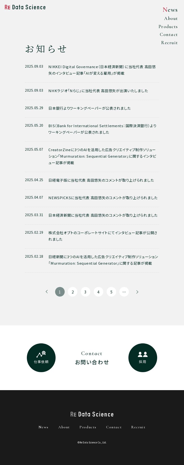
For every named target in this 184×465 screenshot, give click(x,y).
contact (114, 427)
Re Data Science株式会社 (25, 7)
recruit (138, 427)
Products (166, 27)
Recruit (168, 44)
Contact (167, 36)
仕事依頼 (41, 361)
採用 (143, 361)
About (169, 19)
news (44, 427)
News (169, 10)
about (64, 427)
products (88, 427)
